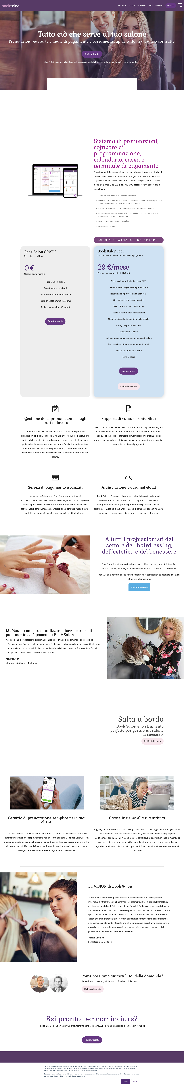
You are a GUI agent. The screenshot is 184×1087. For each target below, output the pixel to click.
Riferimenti (142, 5)
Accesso (159, 5)
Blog (151, 5)
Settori (121, 5)
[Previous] (6, 564)
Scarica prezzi (128, 371)
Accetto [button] (125, 1081)
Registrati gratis (170, 5)
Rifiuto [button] (135, 1081)
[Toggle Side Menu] (180, 4)
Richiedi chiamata (128, 386)
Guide (131, 5)
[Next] (83, 564)
